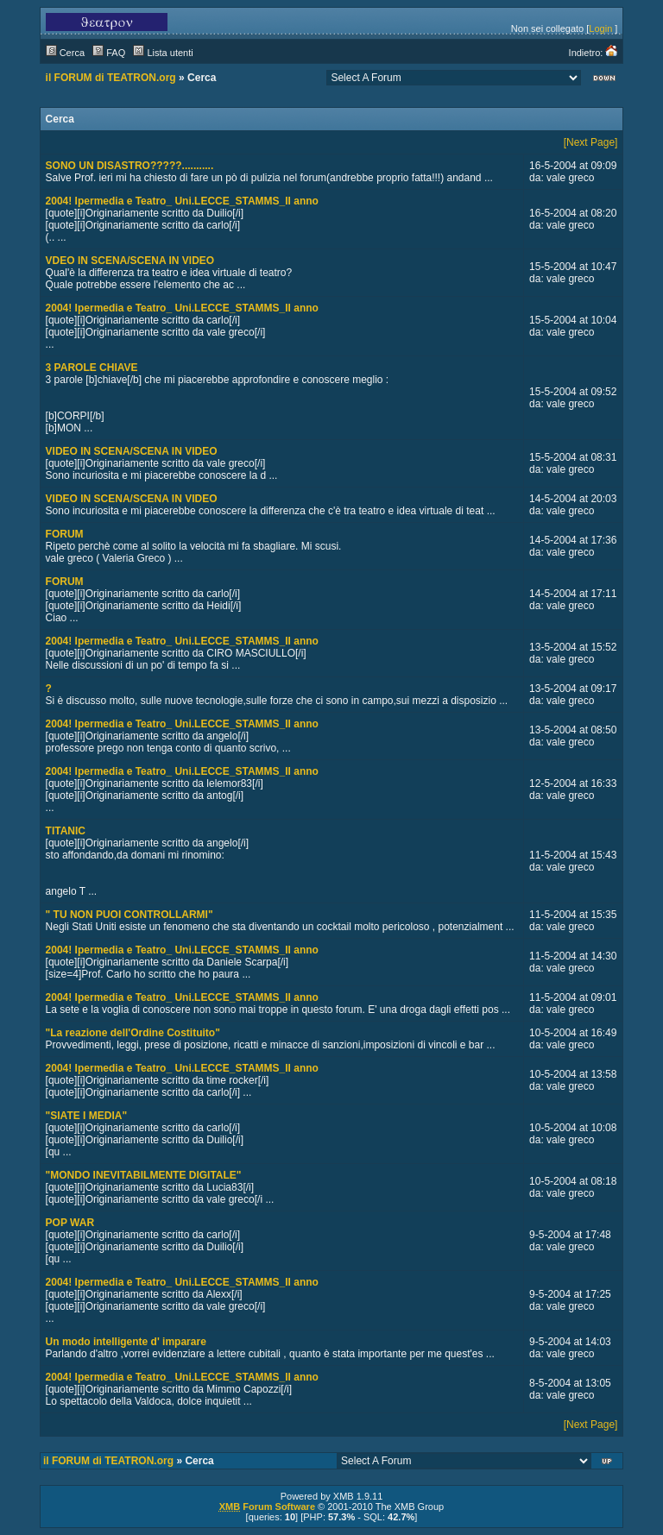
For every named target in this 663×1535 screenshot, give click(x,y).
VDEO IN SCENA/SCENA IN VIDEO (130, 261)
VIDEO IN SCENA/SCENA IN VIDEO (132, 451)
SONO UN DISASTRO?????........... (130, 166)
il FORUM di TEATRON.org (111, 78)
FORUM (65, 534)
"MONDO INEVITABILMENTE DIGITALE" (144, 1175)
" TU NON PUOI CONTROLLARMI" (129, 915)
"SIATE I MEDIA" (87, 1116)
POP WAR (70, 1223)
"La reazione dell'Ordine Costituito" (133, 1033)
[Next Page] (591, 142)
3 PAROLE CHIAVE (92, 368)
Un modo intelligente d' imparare (126, 1342)
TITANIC (65, 831)
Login (600, 28)
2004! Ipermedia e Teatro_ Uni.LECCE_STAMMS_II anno (182, 201)
